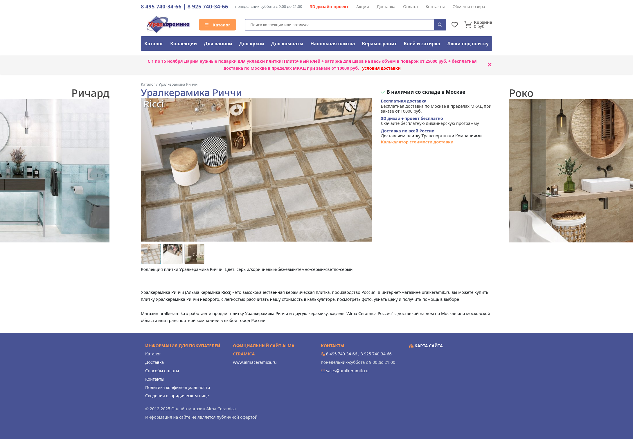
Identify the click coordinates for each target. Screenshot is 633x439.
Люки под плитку (468, 43)
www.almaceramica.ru (255, 362)
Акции (362, 6)
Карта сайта (426, 345)
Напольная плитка (332, 43)
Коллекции (183, 43)
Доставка (386, 6)
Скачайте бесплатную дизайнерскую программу (430, 121)
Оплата (410, 6)
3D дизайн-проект (329, 6)
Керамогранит (379, 43)
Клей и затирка (422, 43)
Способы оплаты (162, 370)
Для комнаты (287, 43)
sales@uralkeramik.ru (347, 370)
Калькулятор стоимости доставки (417, 141)
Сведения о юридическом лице (177, 395)
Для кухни (251, 43)
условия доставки (381, 68)
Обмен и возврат (469, 6)
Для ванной (218, 43)
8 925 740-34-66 (208, 6)
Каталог (217, 25)
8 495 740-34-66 (161, 6)
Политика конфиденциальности (177, 387)
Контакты (435, 6)
